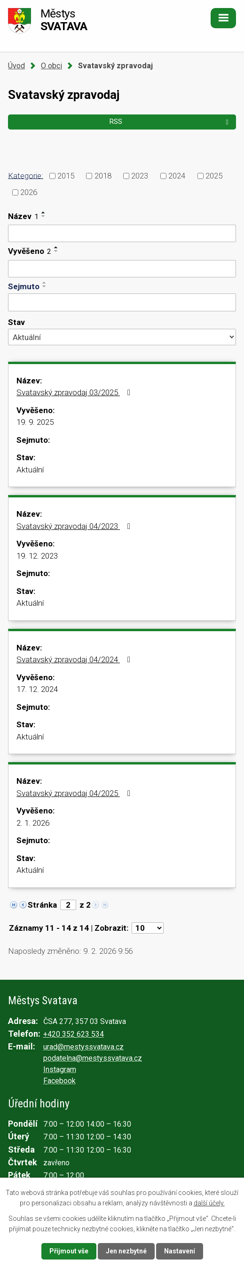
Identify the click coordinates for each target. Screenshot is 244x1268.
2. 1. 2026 (32, 823)
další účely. (209, 1203)
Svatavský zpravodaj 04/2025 (75, 793)
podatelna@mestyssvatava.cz (92, 1058)
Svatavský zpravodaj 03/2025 (75, 392)
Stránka (42, 905)
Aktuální (30, 469)
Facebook (59, 1080)
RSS (170, 121)
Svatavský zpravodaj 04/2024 (75, 659)
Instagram (59, 1069)
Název (23, 216)
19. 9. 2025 (35, 422)
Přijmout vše (68, 1251)
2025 (213, 175)
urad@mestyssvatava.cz (83, 1046)
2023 (139, 175)
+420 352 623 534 (73, 1034)
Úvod (16, 65)
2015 (65, 175)
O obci (51, 65)
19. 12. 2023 (37, 556)
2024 (176, 175)
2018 (102, 175)
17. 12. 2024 (37, 689)
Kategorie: (25, 175)
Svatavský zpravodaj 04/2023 (75, 526)
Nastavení (179, 1251)
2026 (28, 192)
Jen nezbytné (126, 1251)
